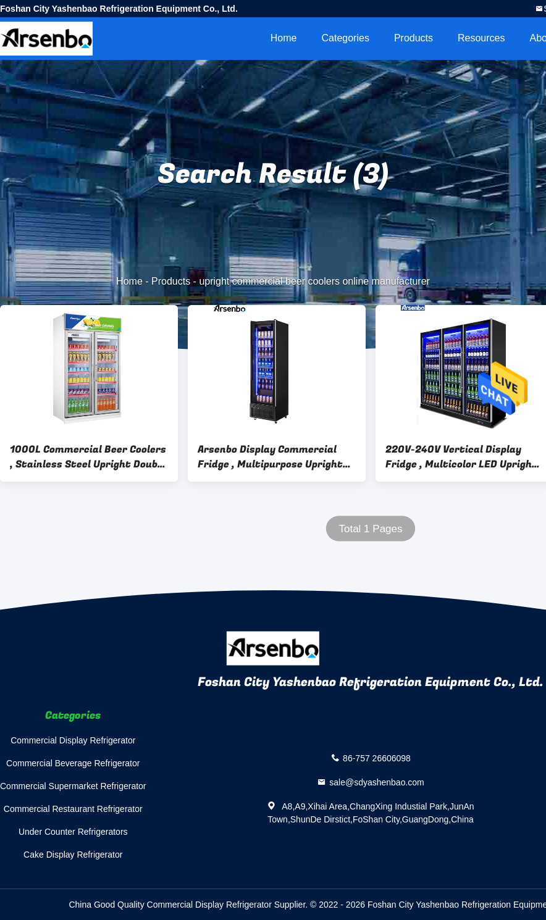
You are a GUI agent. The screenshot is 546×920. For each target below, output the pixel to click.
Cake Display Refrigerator (72, 854)
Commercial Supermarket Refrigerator (73, 786)
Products (413, 38)
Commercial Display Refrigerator (72, 740)
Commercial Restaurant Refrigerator (73, 809)
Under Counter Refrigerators (73, 832)
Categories (345, 38)
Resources (481, 38)
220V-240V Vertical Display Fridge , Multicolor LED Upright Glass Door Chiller (461, 457)
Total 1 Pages (370, 529)
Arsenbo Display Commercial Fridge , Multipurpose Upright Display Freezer (270, 457)
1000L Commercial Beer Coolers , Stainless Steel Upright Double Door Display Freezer (88, 457)
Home (284, 38)
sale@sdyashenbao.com (376, 782)
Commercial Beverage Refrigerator (73, 763)
